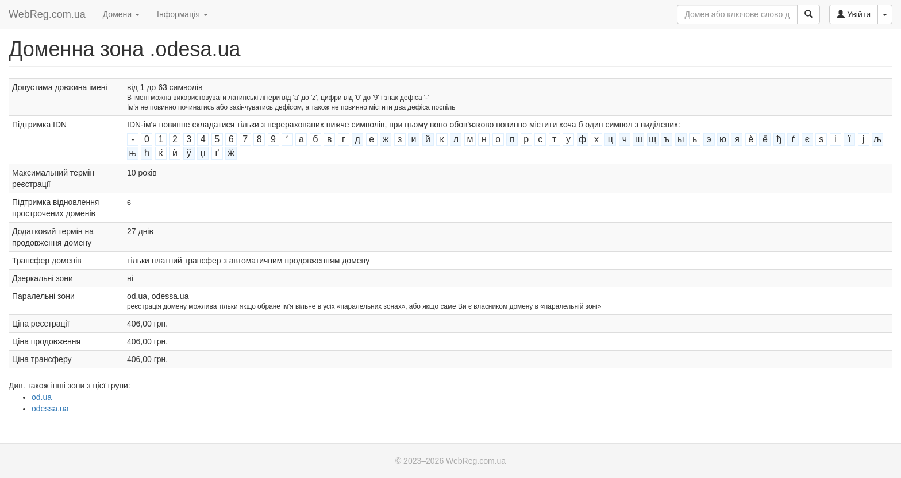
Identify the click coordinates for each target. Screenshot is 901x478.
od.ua (42, 397)
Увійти (854, 14)
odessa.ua (50, 408)
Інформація (182, 14)
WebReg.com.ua (47, 14)
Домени (121, 14)
